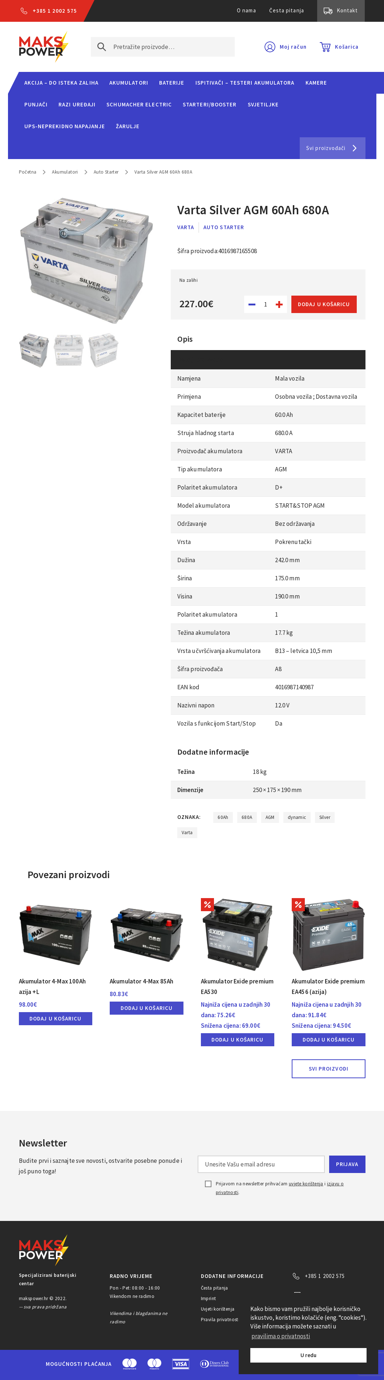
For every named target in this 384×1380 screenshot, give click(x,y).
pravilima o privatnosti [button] (280, 1336)
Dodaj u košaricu (324, 304)
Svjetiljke (263, 104)
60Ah (223, 817)
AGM (270, 817)
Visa (180, 1364)
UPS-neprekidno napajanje (64, 126)
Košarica (347, 46)
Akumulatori (128, 82)
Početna (28, 172)
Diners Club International (214, 1364)
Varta (185, 227)
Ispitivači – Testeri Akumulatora (245, 82)
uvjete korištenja (306, 1184)
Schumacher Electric (139, 104)
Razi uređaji (77, 104)
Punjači (36, 104)
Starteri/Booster (210, 104)
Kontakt (347, 10)
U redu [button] (308, 1355)
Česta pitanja (286, 10)
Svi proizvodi (328, 1068)
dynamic (297, 817)
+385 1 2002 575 (55, 10)
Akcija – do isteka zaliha (61, 82)
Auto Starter (106, 172)
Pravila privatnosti (220, 1319)
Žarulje (128, 126)
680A (247, 817)
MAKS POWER (44, 47)
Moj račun (293, 46)
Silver (324, 817)
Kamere (316, 82)
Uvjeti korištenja (218, 1309)
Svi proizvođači (325, 148)
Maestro (154, 1364)
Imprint (208, 1298)
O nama (246, 10)
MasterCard (129, 1364)
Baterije (172, 82)
